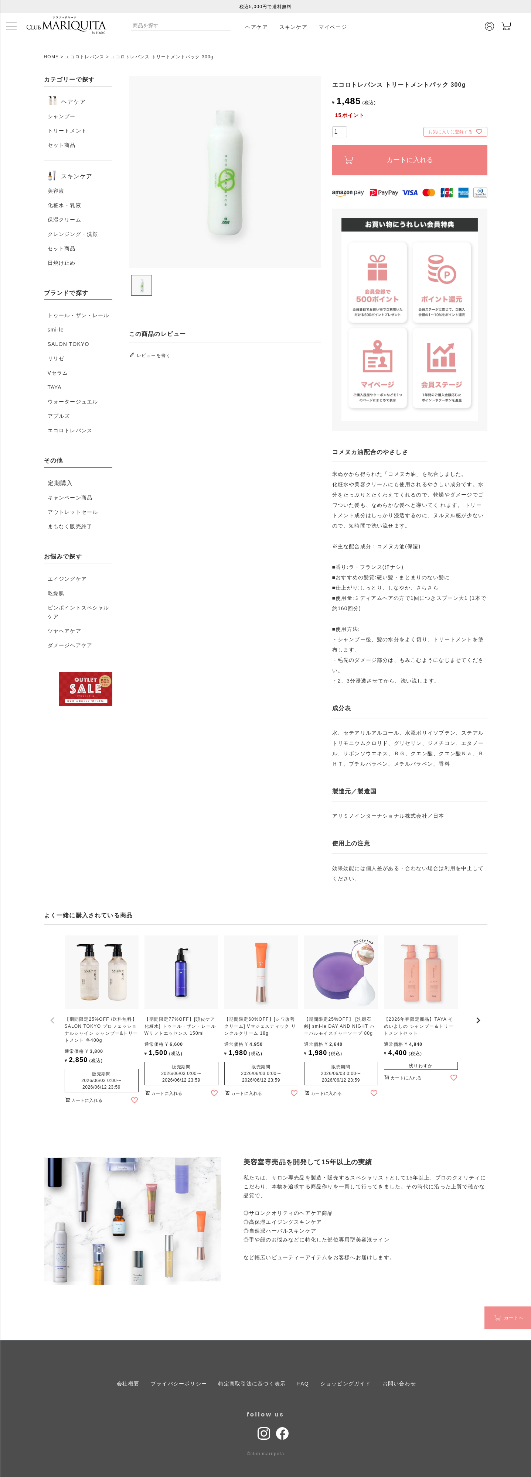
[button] (53, 1020)
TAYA (55, 387)
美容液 (56, 191)
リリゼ (56, 358)
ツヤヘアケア (64, 631)
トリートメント (67, 131)
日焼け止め (62, 263)
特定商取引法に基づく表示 (252, 1383)
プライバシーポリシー (179, 1383)
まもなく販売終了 (70, 526)
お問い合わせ (399, 1383)
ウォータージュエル (73, 402)
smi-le (56, 330)
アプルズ (59, 416)
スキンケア (293, 27)
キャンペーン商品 (70, 498)
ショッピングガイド (345, 1383)
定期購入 (60, 483)
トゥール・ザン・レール (78, 315)
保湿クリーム (64, 220)
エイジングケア (67, 579)
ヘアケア (256, 27)
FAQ (303, 1383)
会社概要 (128, 1383)
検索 (225, 25)
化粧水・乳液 (64, 205)
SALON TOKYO (68, 344)
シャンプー (62, 116)
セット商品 (62, 145)
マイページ (333, 27)
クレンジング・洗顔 (73, 234)
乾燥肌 (56, 593)
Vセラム (58, 373)
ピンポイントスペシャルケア (78, 612)
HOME (51, 56)
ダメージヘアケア (70, 645)
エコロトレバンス (85, 56)
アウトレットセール (73, 512)
